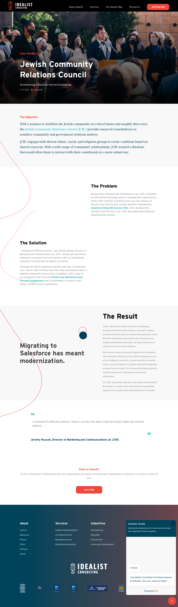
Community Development (102, 544)
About (24, 523)
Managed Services (63, 539)
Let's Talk (89, 489)
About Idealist (76, 7)
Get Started (158, 7)
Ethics (22, 544)
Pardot (55, 277)
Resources (135, 7)
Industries (98, 523)
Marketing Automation (65, 544)
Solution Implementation (66, 530)
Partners (24, 549)
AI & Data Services (63, 535)
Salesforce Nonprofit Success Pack (110, 208)
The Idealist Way (114, 7)
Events (23, 554)
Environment (96, 539)
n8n (156, 591)
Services (94, 7)
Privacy (23, 539)
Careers (23, 530)
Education (95, 535)
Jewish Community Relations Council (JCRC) (56, 129)
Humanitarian (97, 530)
